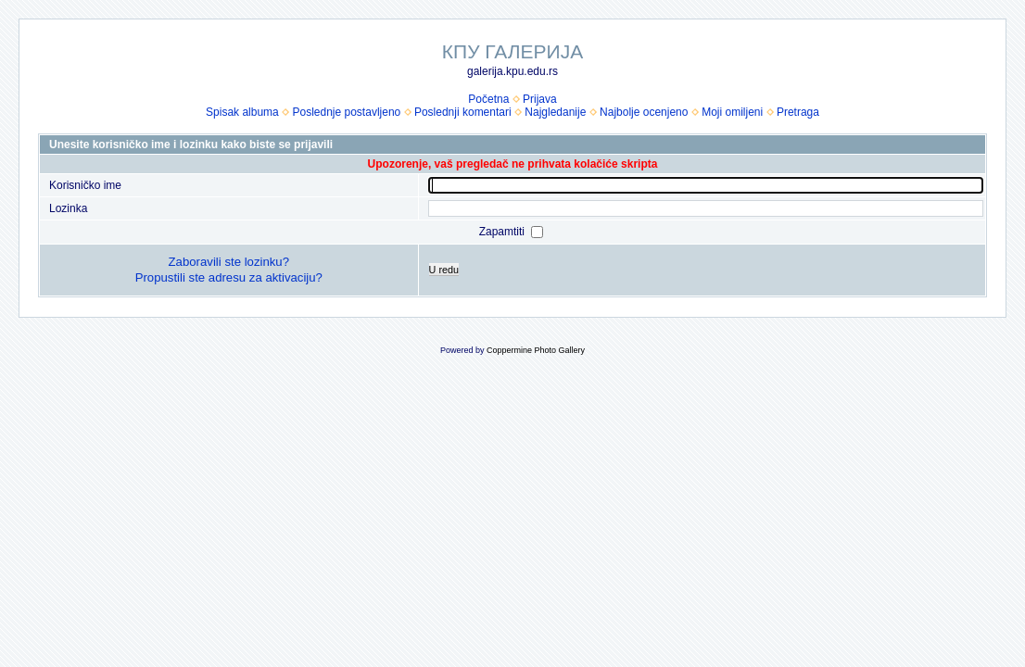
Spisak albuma (242, 112)
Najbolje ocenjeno (644, 112)
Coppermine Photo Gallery (536, 350)
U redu (444, 269)
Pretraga (798, 112)
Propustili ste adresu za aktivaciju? (229, 277)
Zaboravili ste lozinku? (229, 262)
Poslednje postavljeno (346, 112)
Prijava (540, 99)
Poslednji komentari (463, 112)
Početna (488, 99)
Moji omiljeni (732, 112)
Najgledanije (555, 112)
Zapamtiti (503, 231)
